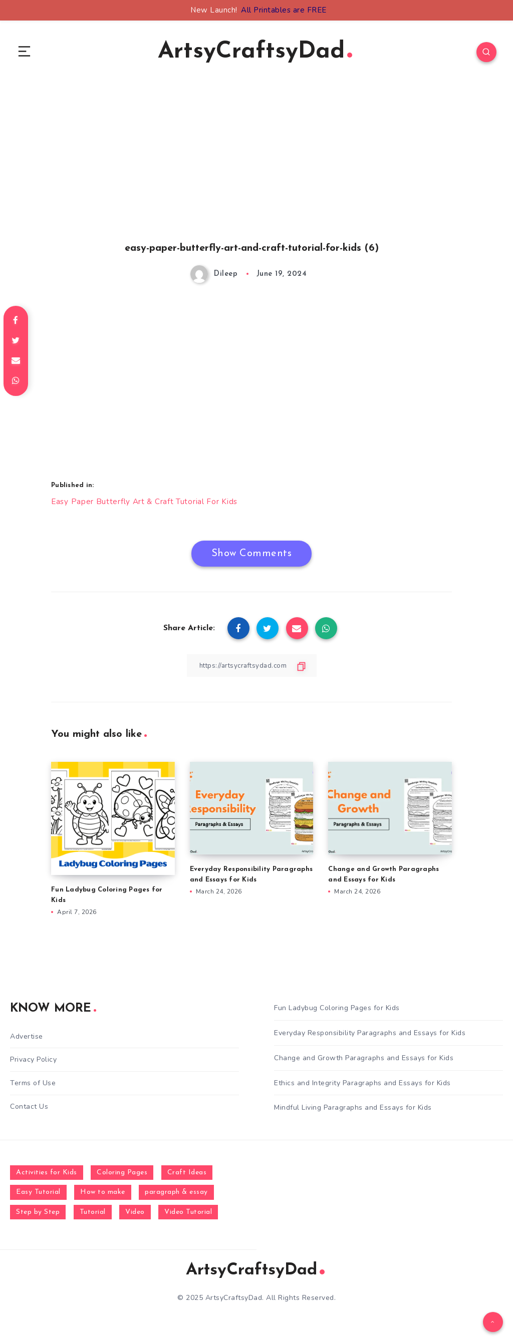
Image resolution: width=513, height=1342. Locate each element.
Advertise (26, 1039)
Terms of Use (33, 1085)
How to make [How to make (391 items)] (102, 1194)
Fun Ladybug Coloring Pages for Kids (337, 1010)
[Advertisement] (251, 176)
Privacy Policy (33, 1062)
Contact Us (29, 1108)
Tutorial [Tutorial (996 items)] (93, 1214)
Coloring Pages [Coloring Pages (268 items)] (122, 1175)
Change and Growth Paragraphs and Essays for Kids (363, 1060)
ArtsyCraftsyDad (255, 53)
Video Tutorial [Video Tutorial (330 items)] (188, 1214)
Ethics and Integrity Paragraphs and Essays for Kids (362, 1085)
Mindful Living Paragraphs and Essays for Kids (353, 1110)
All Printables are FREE (284, 10)
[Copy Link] (251, 667)
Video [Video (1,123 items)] (135, 1214)
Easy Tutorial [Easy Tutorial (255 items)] (38, 1194)
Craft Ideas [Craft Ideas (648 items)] (187, 1175)
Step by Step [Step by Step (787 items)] (38, 1214)
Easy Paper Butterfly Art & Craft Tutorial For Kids (145, 503)
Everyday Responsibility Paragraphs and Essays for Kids (369, 1035)
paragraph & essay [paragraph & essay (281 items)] (176, 1194)
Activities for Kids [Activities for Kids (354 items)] (46, 1175)
